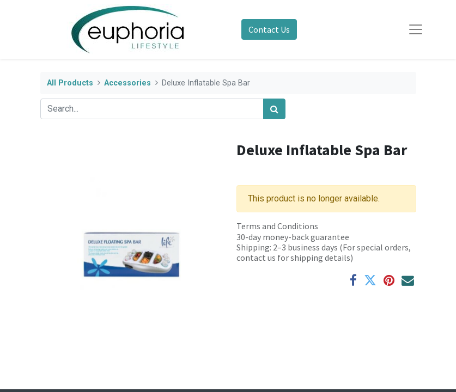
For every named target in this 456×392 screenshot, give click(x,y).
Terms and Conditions (277, 225)
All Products (70, 83)
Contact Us (269, 29)
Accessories (127, 83)
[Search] (274, 109)
